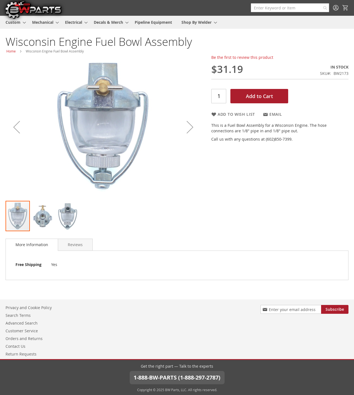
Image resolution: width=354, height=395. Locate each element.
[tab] (32, 245)
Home (11, 51)
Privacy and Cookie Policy (29, 307)
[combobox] (290, 7)
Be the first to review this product (242, 57)
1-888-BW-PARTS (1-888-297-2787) (177, 377)
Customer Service (22, 330)
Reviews (75, 244)
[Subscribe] (334, 309)
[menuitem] (14, 22)
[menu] (177, 22)
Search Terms (18, 315)
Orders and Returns (24, 338)
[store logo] (33, 9)
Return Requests (21, 354)
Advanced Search (22, 323)
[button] (17, 127)
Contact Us (15, 346)
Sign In (336, 8)
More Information (31, 244)
